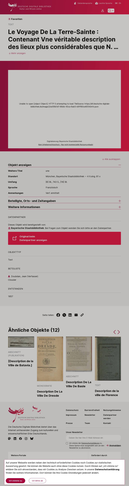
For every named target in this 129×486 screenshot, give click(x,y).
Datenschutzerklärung (107, 469)
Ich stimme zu (15, 480)
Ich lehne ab (37, 480)
